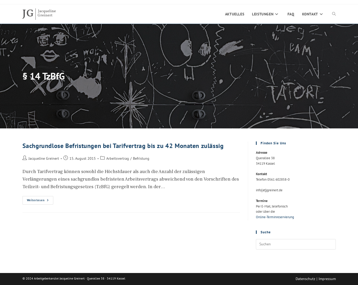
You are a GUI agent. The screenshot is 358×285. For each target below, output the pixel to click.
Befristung (141, 158)
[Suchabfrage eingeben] (296, 244)
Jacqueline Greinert (43, 158)
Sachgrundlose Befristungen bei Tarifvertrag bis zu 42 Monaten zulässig (123, 146)
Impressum (327, 278)
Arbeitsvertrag (117, 158)
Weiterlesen (40, 201)
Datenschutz (305, 278)
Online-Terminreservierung (275, 217)
